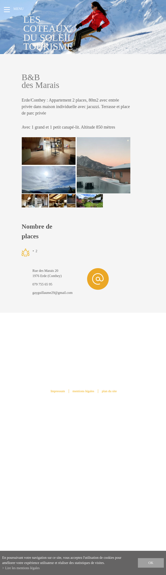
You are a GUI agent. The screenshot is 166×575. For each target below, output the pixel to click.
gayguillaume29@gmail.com (52, 293)
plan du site (109, 391)
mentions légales (83, 391)
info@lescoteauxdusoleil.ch (83, 477)
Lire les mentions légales (22, 568)
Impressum (58, 391)
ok (150, 563)
